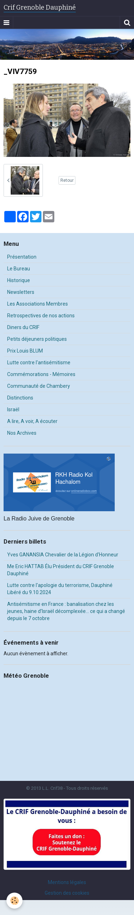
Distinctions (20, 398)
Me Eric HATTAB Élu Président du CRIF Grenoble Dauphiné (60, 570)
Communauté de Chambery (38, 386)
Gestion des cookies (67, 893)
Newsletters (20, 292)
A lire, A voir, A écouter (32, 421)
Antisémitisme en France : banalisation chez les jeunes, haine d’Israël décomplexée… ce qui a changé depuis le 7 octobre (66, 611)
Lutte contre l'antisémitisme (38, 362)
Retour (67, 180)
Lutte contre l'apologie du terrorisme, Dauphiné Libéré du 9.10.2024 (60, 588)
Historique (18, 280)
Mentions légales (67, 882)
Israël (13, 409)
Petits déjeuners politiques (37, 339)
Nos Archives (21, 433)
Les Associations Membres (37, 304)
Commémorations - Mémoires (41, 374)
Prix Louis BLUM (25, 351)
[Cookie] (14, 901)
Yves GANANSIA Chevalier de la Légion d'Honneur (62, 554)
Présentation (21, 257)
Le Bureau (18, 268)
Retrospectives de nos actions (41, 315)
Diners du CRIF (23, 327)
